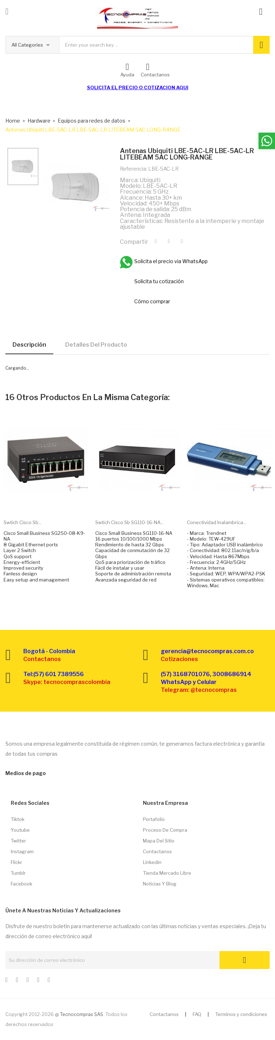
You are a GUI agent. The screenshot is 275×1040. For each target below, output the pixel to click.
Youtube (20, 830)
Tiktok (17, 819)
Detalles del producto (96, 344)
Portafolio (154, 819)
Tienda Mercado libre (167, 873)
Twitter (18, 841)
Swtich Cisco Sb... (23, 522)
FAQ (197, 1014)
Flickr (16, 862)
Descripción (29, 344)
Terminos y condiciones (241, 1014)
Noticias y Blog (160, 884)
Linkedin (152, 862)
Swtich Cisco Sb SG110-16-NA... (129, 522)
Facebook (21, 884)
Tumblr (18, 873)
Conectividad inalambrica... (216, 522)
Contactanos (157, 851)
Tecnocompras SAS (81, 1014)
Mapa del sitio (158, 841)
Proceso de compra (165, 830)
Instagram (22, 851)
